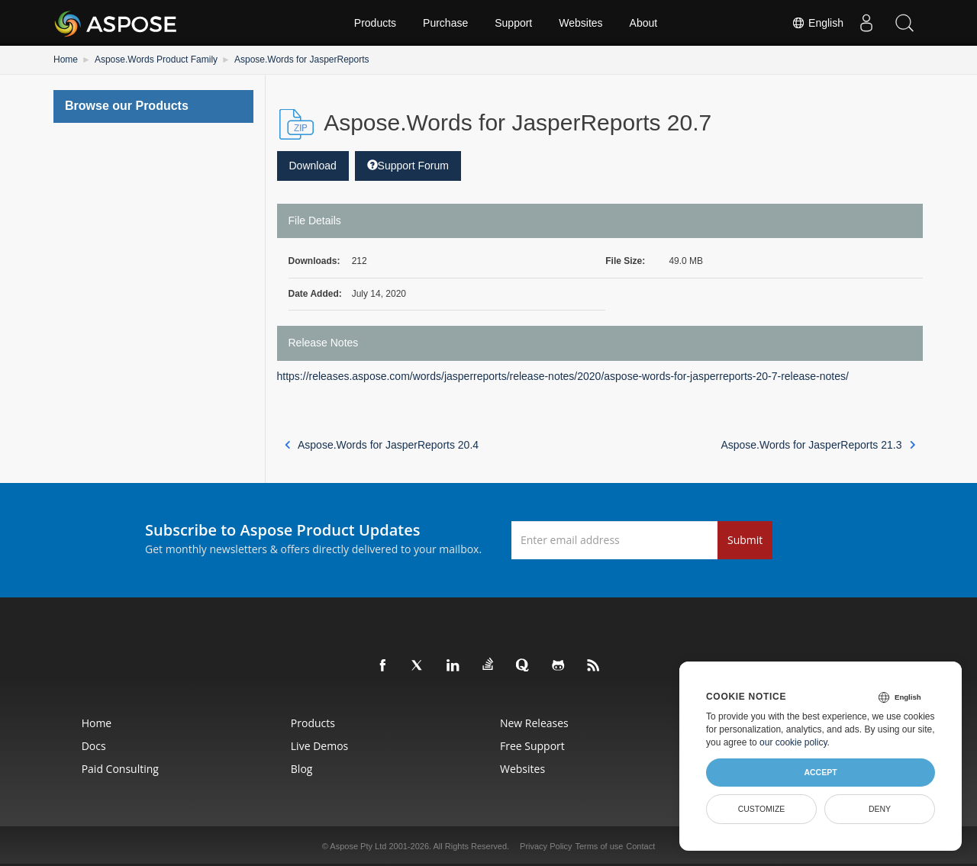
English (817, 23)
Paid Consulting (120, 768)
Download (313, 165)
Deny (880, 808)
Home (65, 59)
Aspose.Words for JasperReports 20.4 (382, 445)
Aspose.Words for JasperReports (301, 59)
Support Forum (408, 165)
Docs (94, 746)
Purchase (445, 23)
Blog (302, 768)
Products (375, 23)
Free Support (532, 746)
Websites (580, 23)
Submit (745, 540)
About (644, 23)
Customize (761, 808)
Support (513, 23)
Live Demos (319, 746)
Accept (820, 772)
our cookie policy (793, 742)
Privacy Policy (546, 846)
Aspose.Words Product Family (156, 59)
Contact (640, 846)
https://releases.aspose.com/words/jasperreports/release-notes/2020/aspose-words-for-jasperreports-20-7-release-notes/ (563, 376)
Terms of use (599, 846)
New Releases (534, 723)
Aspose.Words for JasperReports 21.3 (818, 445)
